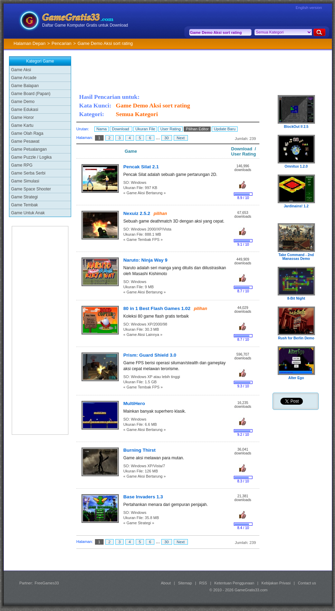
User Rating (170, 129)
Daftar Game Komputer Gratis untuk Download (85, 25)
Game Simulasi (25, 181)
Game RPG (21, 165)
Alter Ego (296, 378)
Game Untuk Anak (28, 212)
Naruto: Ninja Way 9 (145, 260)
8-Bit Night (296, 298)
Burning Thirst (139, 450)
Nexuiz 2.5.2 (136, 213)
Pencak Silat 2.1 (141, 166)
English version (309, 8)
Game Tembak (24, 205)
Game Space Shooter (31, 189)
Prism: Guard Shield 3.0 (149, 355)
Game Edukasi (24, 109)
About (166, 583)
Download (121, 129)
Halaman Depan (29, 43)
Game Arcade (23, 77)
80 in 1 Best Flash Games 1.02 (156, 308)
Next (181, 138)
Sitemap (185, 583)
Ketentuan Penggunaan (234, 583)
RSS (203, 583)
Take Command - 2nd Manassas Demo (296, 257)
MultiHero (134, 403)
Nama (101, 129)
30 (166, 138)
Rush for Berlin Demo (296, 338)
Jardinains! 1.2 (296, 206)
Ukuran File (145, 129)
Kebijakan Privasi (275, 583)
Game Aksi (21, 69)
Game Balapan (25, 85)
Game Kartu (22, 125)
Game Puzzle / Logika (31, 157)
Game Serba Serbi (28, 173)
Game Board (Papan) (30, 93)
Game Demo (23, 101)
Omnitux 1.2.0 (296, 166)
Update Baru (225, 129)
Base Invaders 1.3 (143, 496)
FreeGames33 (47, 583)
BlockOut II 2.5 (296, 127)
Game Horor (22, 117)
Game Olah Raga (27, 133)
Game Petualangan (29, 149)
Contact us (307, 583)
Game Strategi (24, 197)
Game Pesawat (25, 141)
